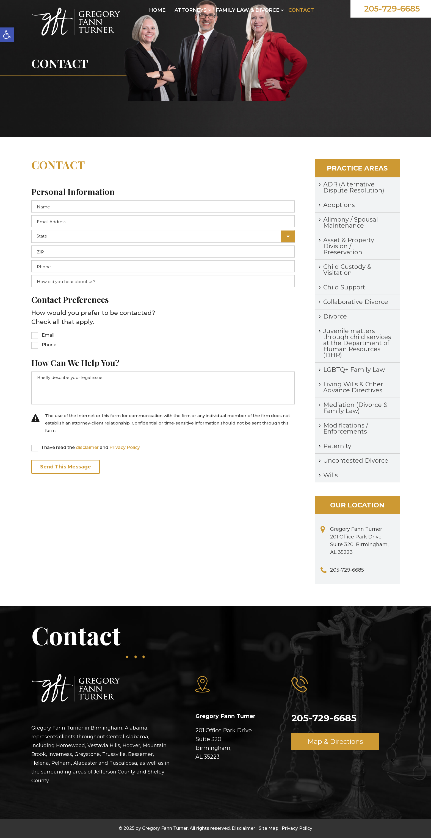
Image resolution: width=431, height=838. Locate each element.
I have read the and (91, 447)
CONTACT (301, 10)
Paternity (337, 446)
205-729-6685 (391, 9)
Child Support (344, 287)
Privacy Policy (125, 447)
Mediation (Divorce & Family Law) (355, 408)
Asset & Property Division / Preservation (348, 246)
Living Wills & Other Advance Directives (353, 387)
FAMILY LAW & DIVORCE (247, 10)
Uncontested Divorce (355, 460)
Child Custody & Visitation (347, 269)
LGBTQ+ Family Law (354, 369)
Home (157, 10)
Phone (49, 344)
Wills (330, 475)
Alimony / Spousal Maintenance (350, 222)
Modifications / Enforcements (345, 428)
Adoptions (339, 205)
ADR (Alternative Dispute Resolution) (353, 187)
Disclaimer (243, 828)
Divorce (335, 316)
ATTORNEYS (191, 10)
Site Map (268, 828)
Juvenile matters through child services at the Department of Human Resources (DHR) (357, 343)
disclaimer (87, 447)
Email (48, 335)
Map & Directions (335, 742)
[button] (7, 34)
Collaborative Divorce (355, 302)
